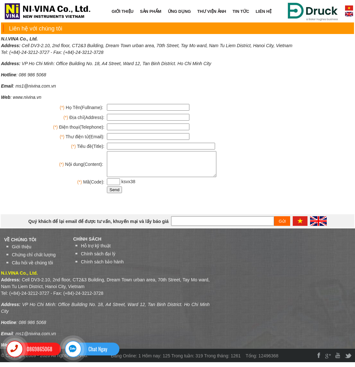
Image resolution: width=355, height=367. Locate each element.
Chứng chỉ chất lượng (34, 259)
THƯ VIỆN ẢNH (211, 11)
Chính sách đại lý (98, 258)
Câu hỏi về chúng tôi (32, 267)
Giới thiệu (21, 251)
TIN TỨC (241, 11)
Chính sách (87, 243)
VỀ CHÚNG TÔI (20, 244)
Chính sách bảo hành (102, 266)
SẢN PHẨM (150, 11)
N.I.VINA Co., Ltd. (19, 38)
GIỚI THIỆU (123, 11)
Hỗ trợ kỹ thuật (96, 250)
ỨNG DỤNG (179, 11)
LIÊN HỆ (263, 11)
